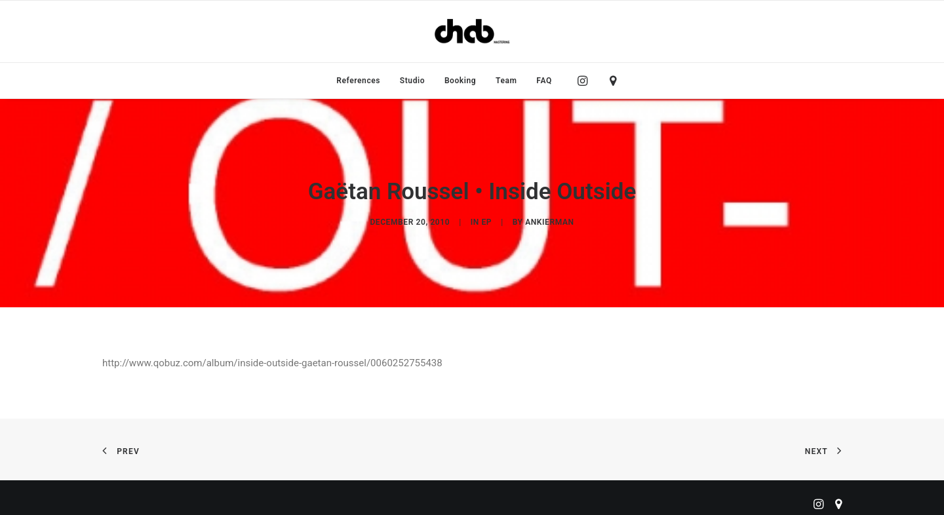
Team (506, 80)
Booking (460, 80)
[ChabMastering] (472, 31)
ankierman (549, 218)
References (358, 80)
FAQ (544, 80)
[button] (586, 80)
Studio (412, 80)
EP (486, 218)
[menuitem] (358, 80)
